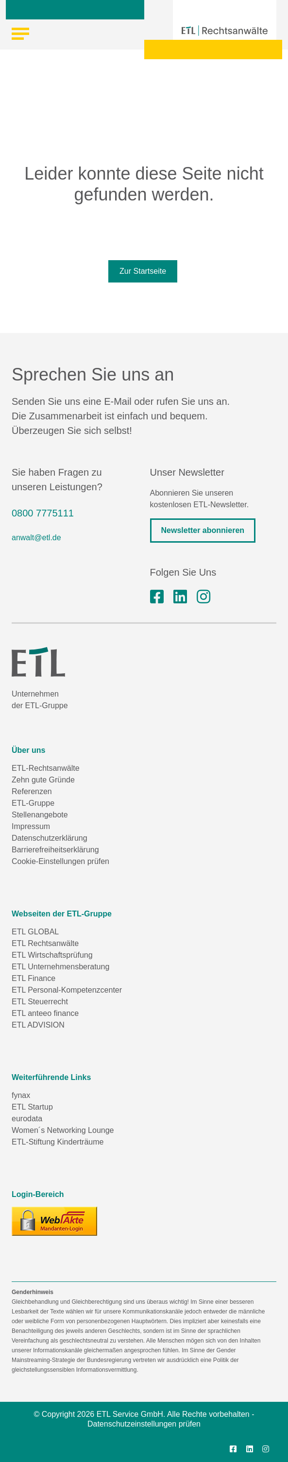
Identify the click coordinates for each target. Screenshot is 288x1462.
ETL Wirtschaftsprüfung (52, 955)
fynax (21, 1095)
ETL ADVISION (38, 1025)
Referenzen (32, 791)
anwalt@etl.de (36, 537)
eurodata (27, 1118)
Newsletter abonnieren (203, 530)
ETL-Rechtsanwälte (46, 768)
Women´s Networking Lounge (63, 1130)
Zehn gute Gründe (43, 780)
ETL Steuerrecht (40, 1001)
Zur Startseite (142, 271)
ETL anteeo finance (45, 1013)
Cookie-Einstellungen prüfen (60, 861)
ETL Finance (33, 978)
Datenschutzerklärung (49, 838)
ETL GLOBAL (35, 932)
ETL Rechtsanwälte (45, 943)
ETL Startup (32, 1107)
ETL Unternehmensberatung (60, 967)
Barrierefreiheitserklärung (55, 850)
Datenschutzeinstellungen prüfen (144, 1424)
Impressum (31, 826)
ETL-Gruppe (33, 803)
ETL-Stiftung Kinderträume (57, 1142)
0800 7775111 (43, 513)
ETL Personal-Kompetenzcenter (67, 990)
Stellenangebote (40, 815)
